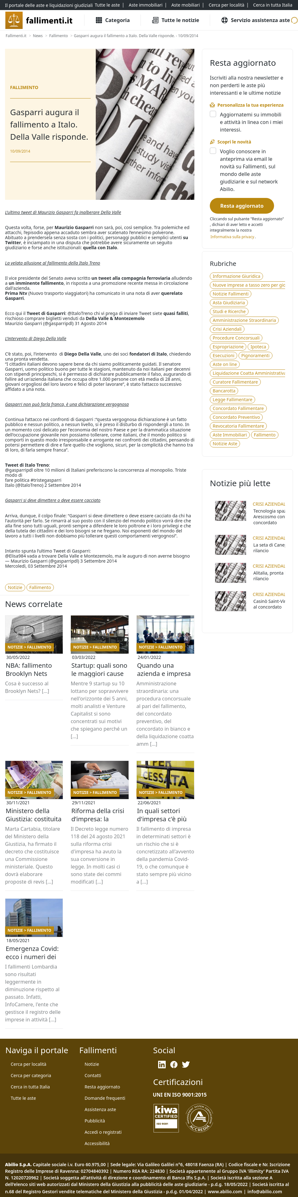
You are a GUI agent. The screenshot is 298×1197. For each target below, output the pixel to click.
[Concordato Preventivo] (236, 417)
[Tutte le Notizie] (175, 20)
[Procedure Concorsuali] (236, 338)
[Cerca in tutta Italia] (273, 5)
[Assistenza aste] (100, 1109)
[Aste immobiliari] (145, 5)
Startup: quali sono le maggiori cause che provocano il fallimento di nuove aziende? (99, 673)
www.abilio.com (225, 1191)
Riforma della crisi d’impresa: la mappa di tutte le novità (97, 819)
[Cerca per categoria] (31, 1075)
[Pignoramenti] (255, 355)
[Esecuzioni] (223, 355)
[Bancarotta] (224, 391)
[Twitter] (186, 1064)
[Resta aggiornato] (242, 206)
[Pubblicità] (95, 1121)
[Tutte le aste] (107, 5)
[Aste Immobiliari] (229, 435)
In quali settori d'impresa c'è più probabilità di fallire (162, 819)
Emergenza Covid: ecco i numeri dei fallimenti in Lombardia (32, 956)
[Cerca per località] (226, 5)
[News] (37, 36)
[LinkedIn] (162, 1064)
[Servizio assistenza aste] (255, 20)
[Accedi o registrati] (103, 1132)
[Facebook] (174, 1064)
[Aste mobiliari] (186, 5)
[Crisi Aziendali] (227, 329)
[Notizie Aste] (225, 443)
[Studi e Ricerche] (229, 311)
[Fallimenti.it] (16, 36)
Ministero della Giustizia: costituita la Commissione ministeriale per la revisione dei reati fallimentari (33, 819)
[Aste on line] (225, 364)
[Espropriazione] (228, 347)
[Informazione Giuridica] (236, 276)
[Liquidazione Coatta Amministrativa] (249, 373)
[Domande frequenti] (105, 1098)
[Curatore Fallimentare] (235, 382)
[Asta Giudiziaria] (229, 302)
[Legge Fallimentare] (232, 399)
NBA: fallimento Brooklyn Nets (29, 669)
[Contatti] (93, 1075)
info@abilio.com (265, 1191)
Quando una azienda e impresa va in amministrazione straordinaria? (164, 673)
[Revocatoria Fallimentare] (238, 426)
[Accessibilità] (97, 1143)
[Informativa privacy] (232, 237)
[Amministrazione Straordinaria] (244, 320)
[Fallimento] (58, 36)
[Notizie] (15, 587)
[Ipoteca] (258, 347)
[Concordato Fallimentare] (238, 408)
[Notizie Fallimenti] (230, 294)
